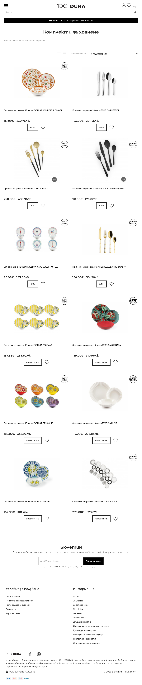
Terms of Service (86, 568)
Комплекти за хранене (34, 40)
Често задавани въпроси (18, 606)
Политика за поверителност (19, 602)
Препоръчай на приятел (84, 640)
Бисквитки (11, 610)
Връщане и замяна (82, 623)
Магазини (77, 615)
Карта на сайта (13, 615)
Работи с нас (79, 619)
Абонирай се (93, 562)
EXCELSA (17, 40)
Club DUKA (78, 610)
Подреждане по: (79, 53)
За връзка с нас (80, 606)
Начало (7, 40)
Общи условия (13, 598)
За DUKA (77, 598)
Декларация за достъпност (86, 644)
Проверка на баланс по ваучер (88, 636)
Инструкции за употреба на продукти (91, 627)
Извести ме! (32, 363)
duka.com (130, 673)
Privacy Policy (74, 568)
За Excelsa (78, 602)
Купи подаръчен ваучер (84, 632)
